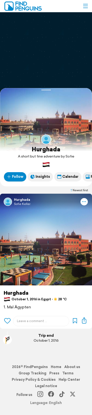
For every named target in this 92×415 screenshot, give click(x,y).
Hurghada (46, 149)
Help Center (69, 379)
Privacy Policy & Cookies (34, 379)
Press (54, 373)
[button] (85, 6)
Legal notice (46, 385)
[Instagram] (40, 394)
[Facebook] (51, 394)
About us (72, 366)
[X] (73, 394)
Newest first (79, 190)
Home (56, 366)
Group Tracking (32, 373)
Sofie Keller (22, 204)
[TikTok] (62, 394)
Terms (68, 373)
